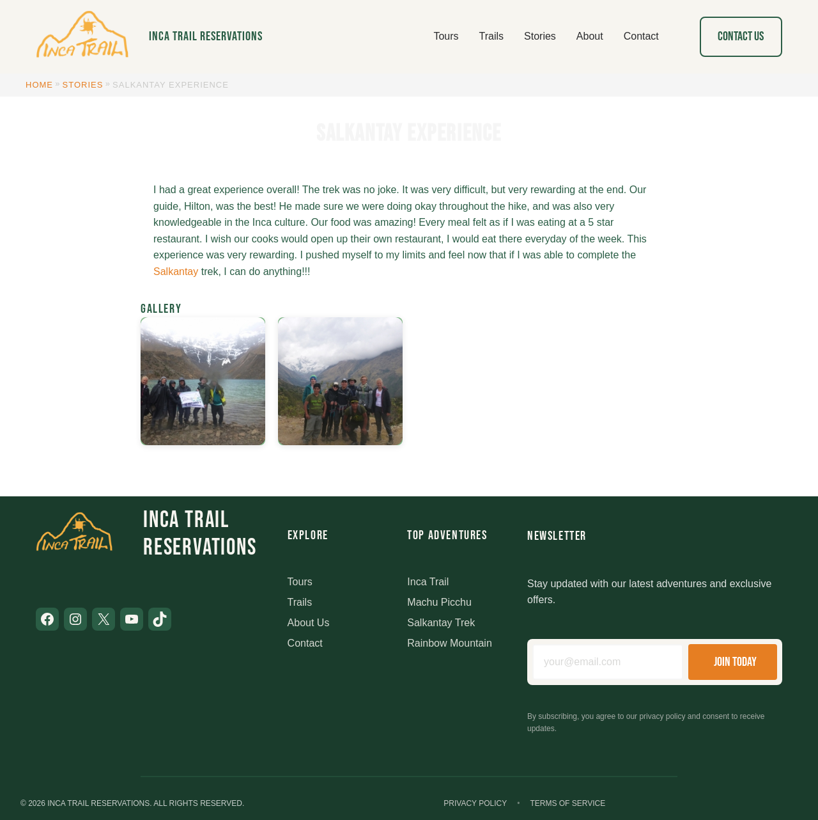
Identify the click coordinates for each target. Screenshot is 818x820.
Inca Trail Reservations (206, 36)
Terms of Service (567, 803)
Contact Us (741, 36)
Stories (83, 85)
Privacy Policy (475, 803)
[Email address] (607, 662)
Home (39, 85)
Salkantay (175, 271)
